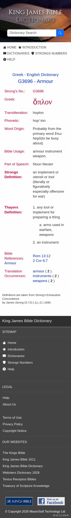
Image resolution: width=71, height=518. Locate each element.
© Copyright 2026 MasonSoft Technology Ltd (35, 511)
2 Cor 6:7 (40, 261)
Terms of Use (12, 417)
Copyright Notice (15, 431)
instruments (42, 276)
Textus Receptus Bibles (19, 479)
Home (9, 47)
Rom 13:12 (42, 256)
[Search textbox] (31, 33)
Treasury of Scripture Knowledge (26, 486)
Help (9, 59)
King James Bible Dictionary (23, 466)
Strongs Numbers (49, 53)
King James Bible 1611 (19, 459)
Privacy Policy (13, 424)
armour (38, 271)
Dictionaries (16, 53)
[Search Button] (60, 33)
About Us (9, 404)
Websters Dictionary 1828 (21, 472)
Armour (45, 81)
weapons (40, 281)
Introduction (32, 47)
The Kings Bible (14, 453)
